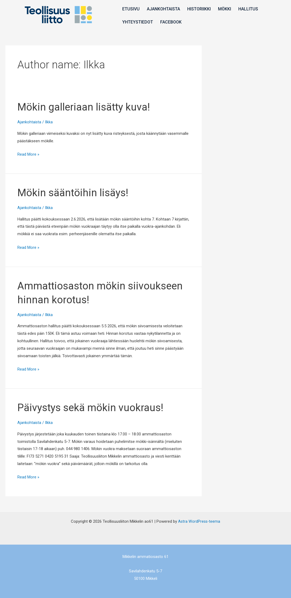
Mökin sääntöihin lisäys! (75, 192)
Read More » (28, 154)
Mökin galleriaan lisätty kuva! (87, 107)
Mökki (222, 8)
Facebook (170, 21)
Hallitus (245, 8)
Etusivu (130, 8)
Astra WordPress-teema (199, 521)
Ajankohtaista (162, 8)
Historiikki (197, 8)
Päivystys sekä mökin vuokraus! (93, 407)
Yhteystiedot (137, 21)
